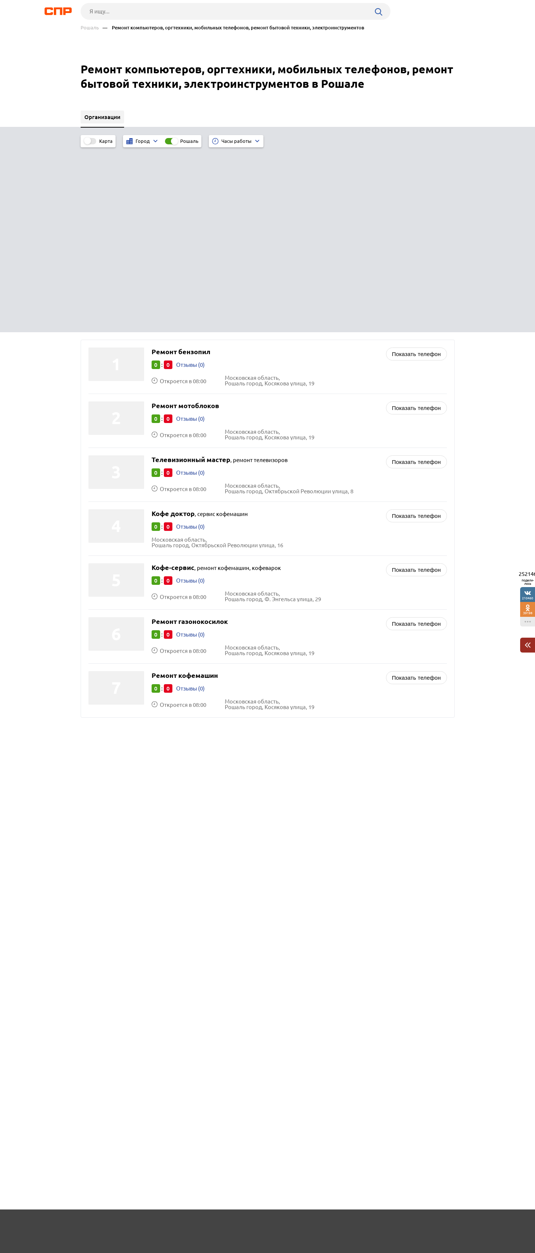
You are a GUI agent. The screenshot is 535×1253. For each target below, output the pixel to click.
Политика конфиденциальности (180, 1247)
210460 (527, 598)
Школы (287, 615)
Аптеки (287, 597)
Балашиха (104, 637)
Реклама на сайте (193, 1225)
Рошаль (90, 27)
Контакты (247, 1225)
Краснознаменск (112, 619)
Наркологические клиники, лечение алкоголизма (343, 606)
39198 (527, 613)
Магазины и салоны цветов (313, 587)
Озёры (99, 609)
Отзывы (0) (190, 179)
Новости (140, 1225)
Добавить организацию (421, 1225)
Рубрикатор (94, 1225)
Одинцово (104, 647)
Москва (100, 628)
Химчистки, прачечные (308, 578)
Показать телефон (416, 168)
